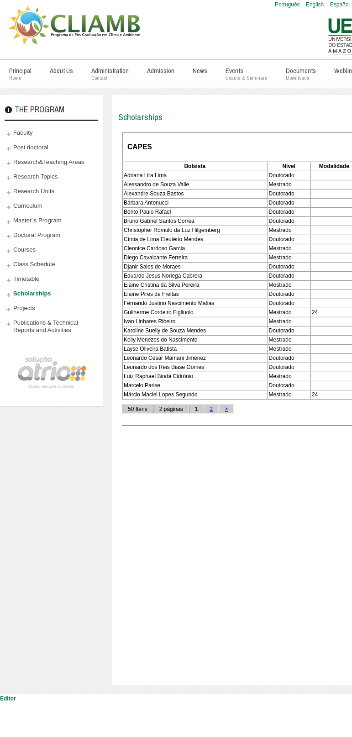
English (316, 4)
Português (288, 4)
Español (340, 4)
